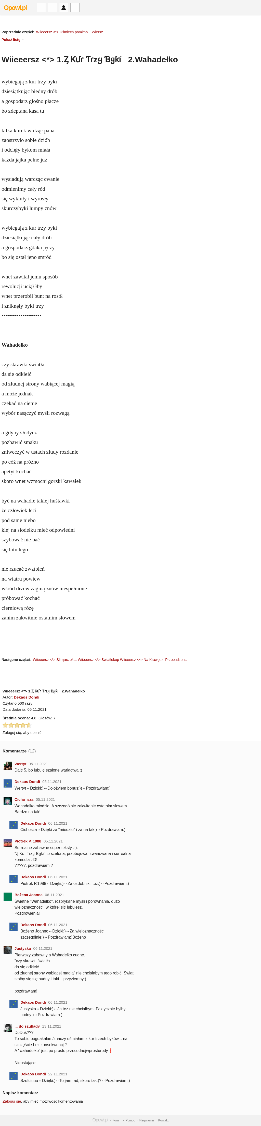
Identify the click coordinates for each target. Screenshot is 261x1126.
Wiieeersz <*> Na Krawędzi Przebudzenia (154, 660)
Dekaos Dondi (26, 697)
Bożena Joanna (29, 895)
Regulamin (146, 1120)
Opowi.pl (15, 7)
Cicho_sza (24, 799)
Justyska (23, 948)
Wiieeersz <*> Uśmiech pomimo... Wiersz (69, 32)
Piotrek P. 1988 (28, 841)
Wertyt (20, 764)
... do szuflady (27, 1026)
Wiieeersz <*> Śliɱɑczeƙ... (55, 660)
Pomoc (130, 1120)
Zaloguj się (12, 1101)
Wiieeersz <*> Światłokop (98, 660)
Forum (116, 1120)
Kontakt (163, 1120)
